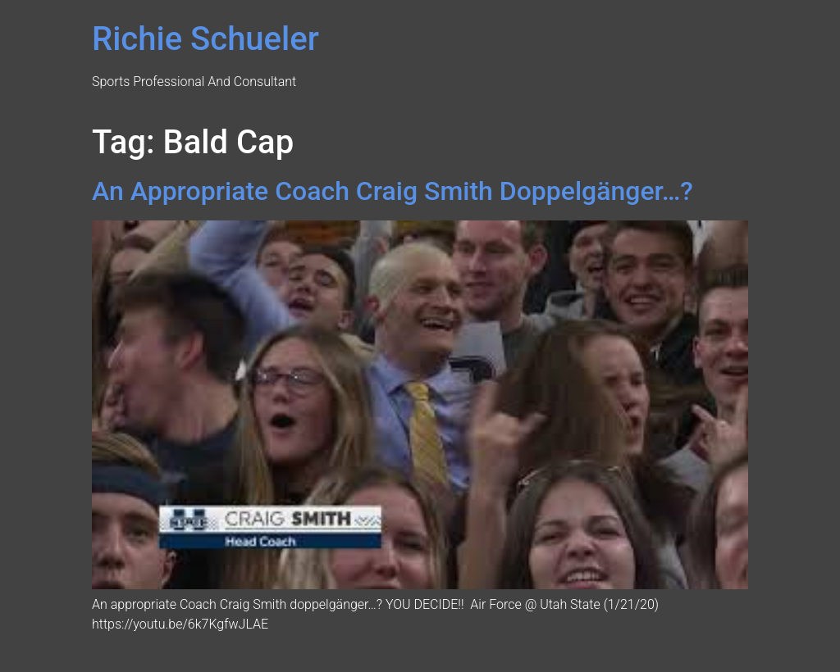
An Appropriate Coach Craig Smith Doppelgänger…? (392, 191)
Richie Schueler (205, 39)
